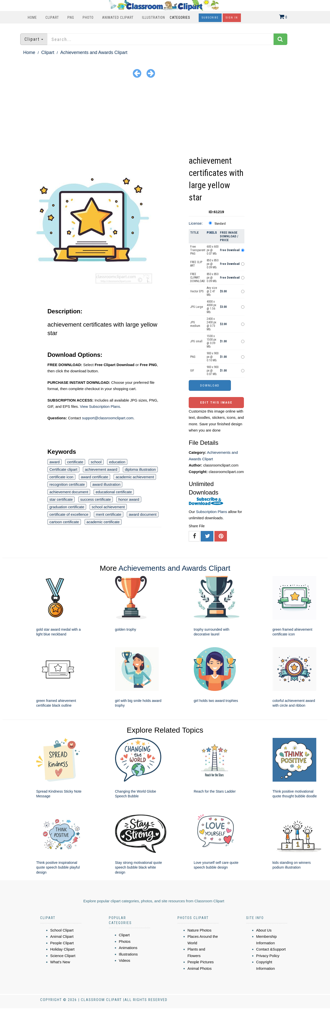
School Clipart (61, 930)
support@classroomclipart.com (107, 418)
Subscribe (210, 17)
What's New (60, 962)
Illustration (153, 17)
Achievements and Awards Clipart (93, 52)
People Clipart (62, 943)
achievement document (68, 492)
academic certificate (103, 522)
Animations (128, 948)
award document (143, 514)
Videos (124, 960)
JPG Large (196, 307)
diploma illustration (140, 469)
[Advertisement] (165, 117)
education (117, 462)
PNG (70, 17)
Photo (88, 17)
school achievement (108, 507)
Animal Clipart (61, 936)
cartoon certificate (64, 522)
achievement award (101, 469)
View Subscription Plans (100, 406)
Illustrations (128, 954)
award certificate (94, 477)
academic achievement (135, 477)
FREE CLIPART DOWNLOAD (197, 277)
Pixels (212, 232)
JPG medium (195, 324)
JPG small (196, 341)
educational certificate (114, 492)
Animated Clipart (118, 17)
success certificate (95, 499)
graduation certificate (66, 507)
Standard (220, 223)
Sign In (232, 17)
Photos (125, 941)
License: (196, 223)
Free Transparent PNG (197, 250)
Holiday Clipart (62, 949)
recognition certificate (67, 484)
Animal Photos (199, 968)
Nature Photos (199, 930)
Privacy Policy (267, 956)
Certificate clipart (63, 469)
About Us (264, 930)
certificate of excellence (68, 514)
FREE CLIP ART (196, 263)
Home (32, 17)
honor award (128, 499)
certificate (75, 462)
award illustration (106, 484)
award (54, 462)
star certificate (61, 499)
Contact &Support (271, 949)
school (96, 462)
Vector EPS (196, 291)
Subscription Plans (211, 512)
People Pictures (200, 962)
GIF (192, 370)
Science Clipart (62, 956)
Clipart (52, 17)
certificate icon (61, 477)
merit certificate (108, 514)
